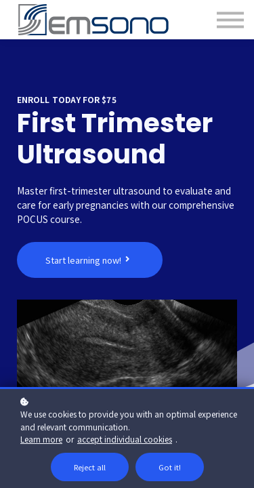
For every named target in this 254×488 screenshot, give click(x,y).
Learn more (41, 439)
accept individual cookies (124, 439)
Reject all (90, 467)
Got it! (169, 467)
